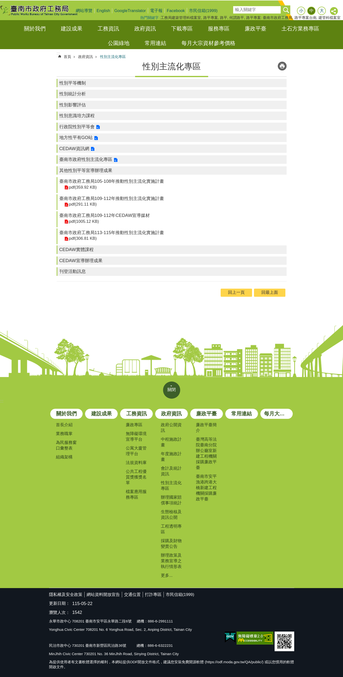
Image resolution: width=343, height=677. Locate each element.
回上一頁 (236, 292)
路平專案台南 (305, 17)
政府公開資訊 (171, 428)
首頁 (67, 57)
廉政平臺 (255, 29)
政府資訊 (145, 29)
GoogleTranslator (130, 10)
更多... (167, 575)
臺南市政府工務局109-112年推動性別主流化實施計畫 (111, 198)
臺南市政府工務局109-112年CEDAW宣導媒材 (104, 215)
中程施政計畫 (171, 442)
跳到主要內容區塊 (2, 2)
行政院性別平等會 (77, 126)
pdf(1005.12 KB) (84, 221)
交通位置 (132, 594)
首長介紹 (64, 425)
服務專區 (218, 29)
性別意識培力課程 (77, 115)
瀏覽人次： (59, 613)
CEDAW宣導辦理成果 (80, 260)
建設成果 (71, 29)
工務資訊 (108, 29)
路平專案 (210, 17)
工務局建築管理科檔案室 (181, 17)
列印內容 (282, 66)
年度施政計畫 (171, 456)
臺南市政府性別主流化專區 (85, 159)
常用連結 (155, 43)
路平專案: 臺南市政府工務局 (269, 17)
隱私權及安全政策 (65, 594)
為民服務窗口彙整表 (66, 445)
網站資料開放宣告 (103, 594)
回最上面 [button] (269, 292)
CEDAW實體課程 (76, 249)
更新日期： (59, 603)
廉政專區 (134, 425)
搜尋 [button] (285, 9)
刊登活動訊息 (72, 271)
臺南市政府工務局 (43, 10)
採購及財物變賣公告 (171, 543)
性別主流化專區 (113, 57)
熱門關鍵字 (149, 17)
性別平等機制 (72, 82)
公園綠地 (118, 43)
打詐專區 (153, 594)
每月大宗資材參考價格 (208, 43)
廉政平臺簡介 (206, 428)
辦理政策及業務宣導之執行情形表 (171, 561)
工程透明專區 (171, 529)
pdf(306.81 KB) (82, 238)
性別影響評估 (72, 104)
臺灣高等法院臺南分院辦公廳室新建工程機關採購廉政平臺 (206, 453)
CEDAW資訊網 (74, 148)
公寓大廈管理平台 (136, 451)
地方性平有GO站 (76, 137)
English (103, 10)
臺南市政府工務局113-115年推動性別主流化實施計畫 (111, 232)
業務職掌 (64, 433)
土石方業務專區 (300, 29)
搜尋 (236, 8)
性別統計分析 (72, 93)
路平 (223, 17)
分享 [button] (334, 11)
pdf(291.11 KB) (82, 204)
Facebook (176, 10)
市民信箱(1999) (203, 10)
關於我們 (35, 29)
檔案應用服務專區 (136, 494)
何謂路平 (236, 17)
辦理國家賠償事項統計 (171, 500)
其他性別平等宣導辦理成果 (85, 170)
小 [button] (301, 10)
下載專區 (182, 29)
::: (1, 401)
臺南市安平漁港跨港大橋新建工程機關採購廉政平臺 (206, 487)
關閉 (171, 389)
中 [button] (311, 10)
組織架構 (64, 457)
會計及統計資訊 (171, 471)
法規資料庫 (136, 462)
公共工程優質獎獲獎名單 (136, 477)
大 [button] (322, 10)
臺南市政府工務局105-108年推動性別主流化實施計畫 (111, 181)
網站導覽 (84, 10)
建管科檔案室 (329, 17)
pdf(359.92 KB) (82, 187)
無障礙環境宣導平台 (136, 436)
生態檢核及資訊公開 (171, 514)
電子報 (156, 10)
